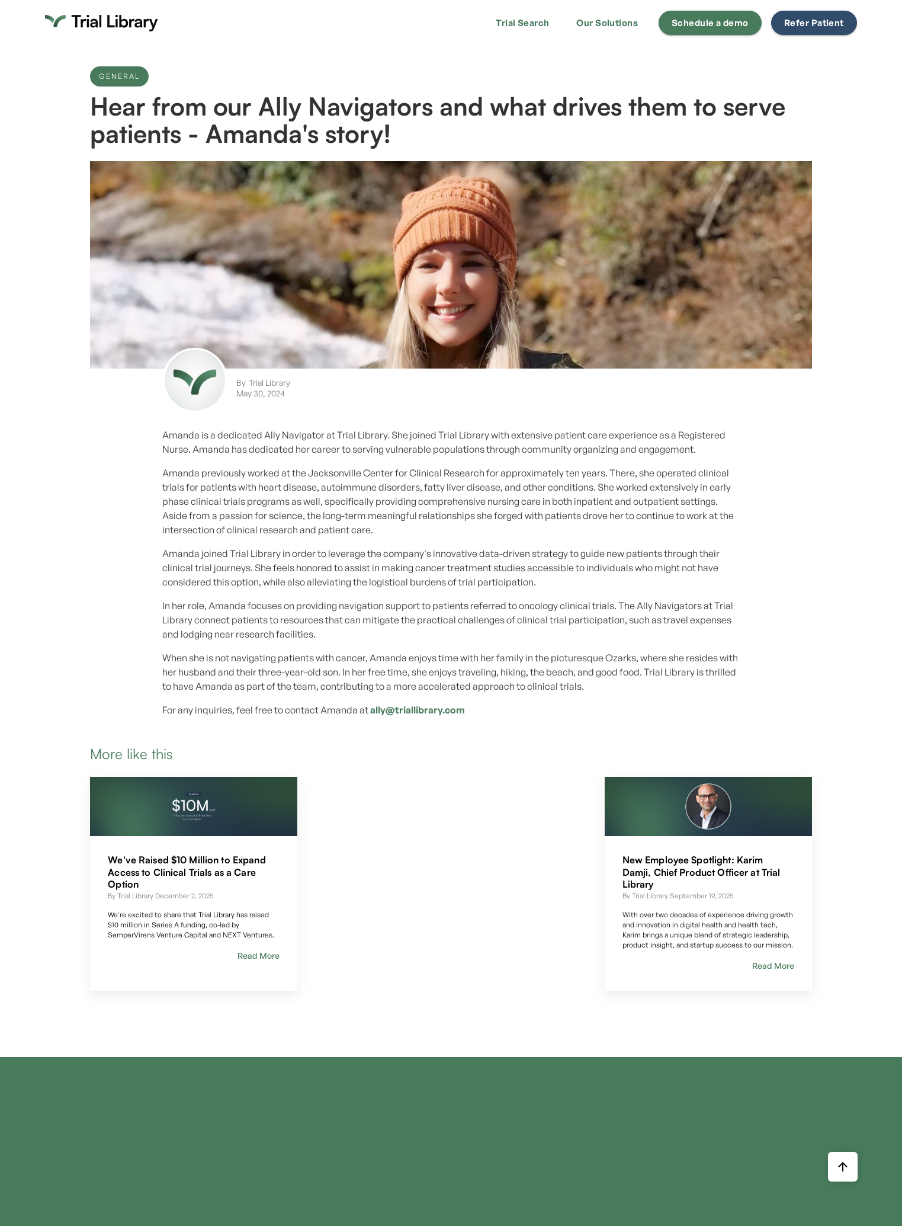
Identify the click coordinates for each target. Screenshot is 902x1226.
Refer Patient (814, 22)
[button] (522, 23)
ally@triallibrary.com (417, 710)
